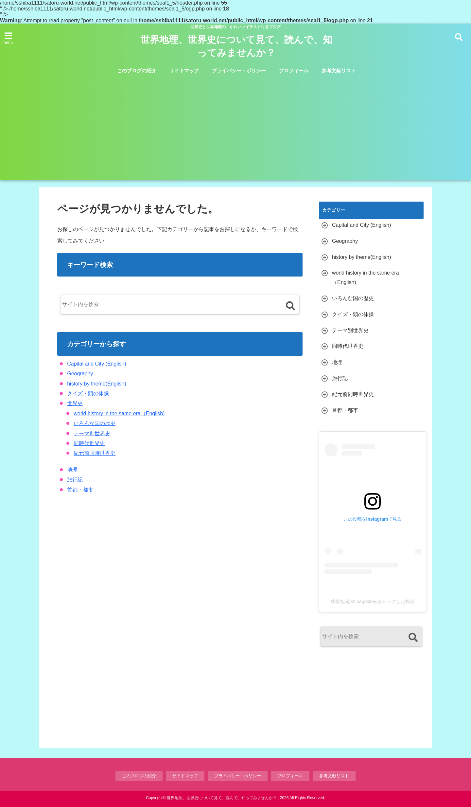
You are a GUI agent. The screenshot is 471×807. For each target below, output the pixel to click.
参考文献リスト (339, 70)
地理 (72, 470)
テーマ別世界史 (92, 433)
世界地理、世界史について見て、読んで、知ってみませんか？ (236, 46)
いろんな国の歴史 (94, 423)
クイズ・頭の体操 (88, 393)
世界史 (75, 403)
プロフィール (293, 70)
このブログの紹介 (136, 70)
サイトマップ (184, 70)
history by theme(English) (96, 383)
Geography (80, 373)
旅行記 (75, 479)
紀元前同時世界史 (94, 453)
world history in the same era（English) (119, 413)
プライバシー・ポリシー (239, 70)
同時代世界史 (89, 443)
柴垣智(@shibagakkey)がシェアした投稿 (372, 601)
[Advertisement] (235, 134)
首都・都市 (80, 490)
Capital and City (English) (96, 364)
